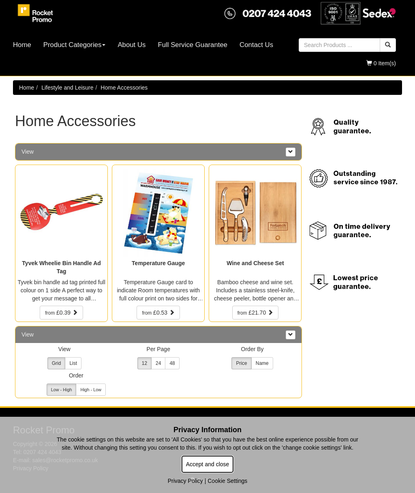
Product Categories (74, 45)
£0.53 (158, 312)
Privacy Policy (185, 481)
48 (172, 363)
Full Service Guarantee (192, 45)
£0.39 (61, 312)
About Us (131, 45)
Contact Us (256, 45)
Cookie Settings (227, 481)
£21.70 (255, 312)
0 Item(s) (381, 63)
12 (144, 363)
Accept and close (207, 464)
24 (158, 363)
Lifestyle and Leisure (67, 87)
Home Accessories (124, 87)
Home (22, 45)
